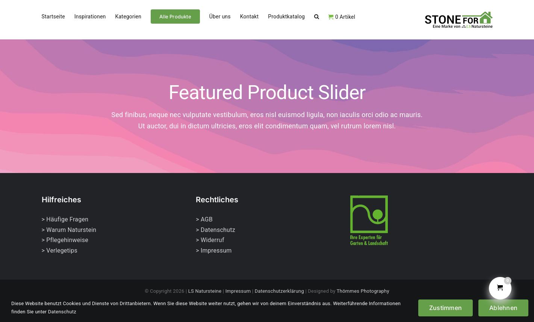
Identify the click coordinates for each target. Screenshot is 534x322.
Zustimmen (445, 307)
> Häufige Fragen (65, 219)
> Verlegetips (59, 250)
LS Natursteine (205, 291)
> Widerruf (210, 240)
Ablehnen (503, 307)
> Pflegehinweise (65, 240)
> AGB (204, 219)
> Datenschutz (215, 229)
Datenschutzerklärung (279, 291)
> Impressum (213, 250)
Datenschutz (62, 311)
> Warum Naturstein (69, 229)
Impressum (238, 291)
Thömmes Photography (363, 291)
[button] (316, 16)
